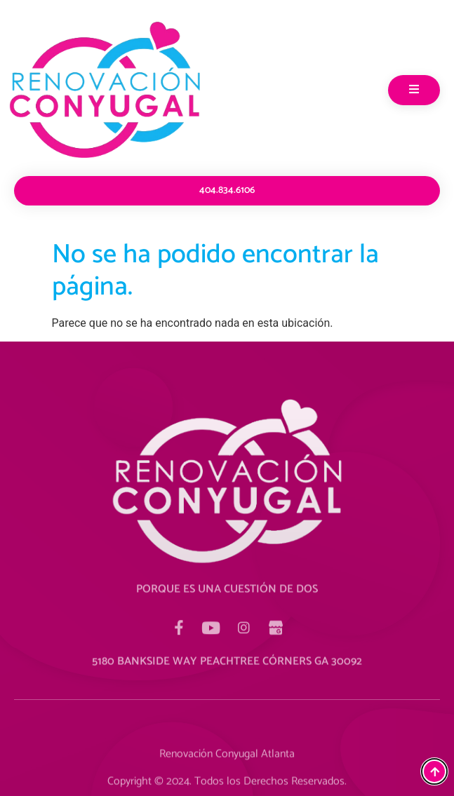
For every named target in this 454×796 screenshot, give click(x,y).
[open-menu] (414, 90)
